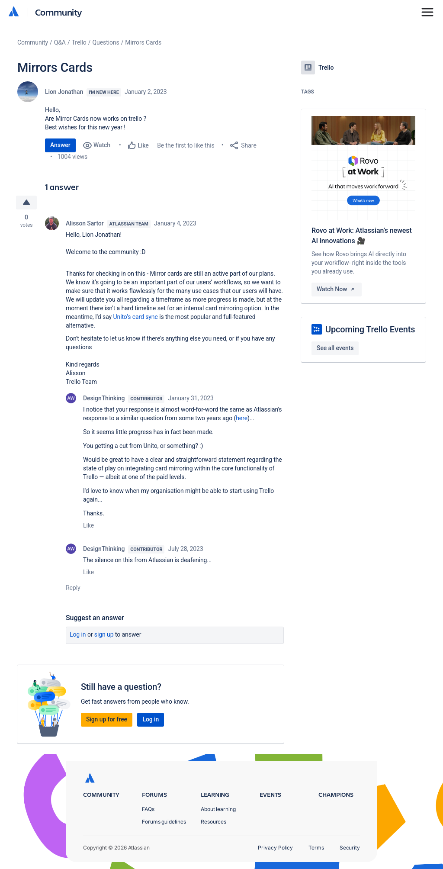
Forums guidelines (164, 821)
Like (88, 525)
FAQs (148, 809)
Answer (60, 145)
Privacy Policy (275, 847)
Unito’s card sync (135, 316)
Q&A (60, 42)
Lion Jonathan (64, 91)
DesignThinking (104, 398)
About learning (218, 809)
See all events (335, 347)
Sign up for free (106, 719)
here (241, 418)
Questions (105, 42)
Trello (79, 42)
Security (350, 847)
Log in (78, 634)
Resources (213, 821)
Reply (73, 587)
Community (58, 12)
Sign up (104, 634)
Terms (316, 847)
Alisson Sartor (85, 223)
